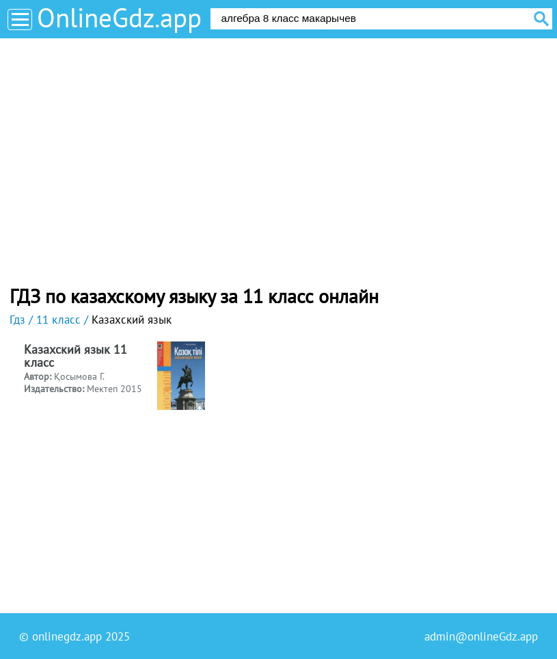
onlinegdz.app (67, 636)
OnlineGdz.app (119, 17)
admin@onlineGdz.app (481, 636)
